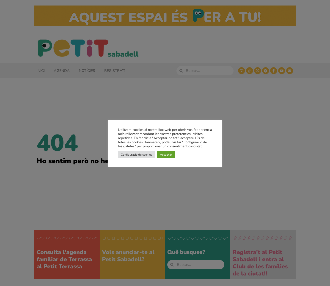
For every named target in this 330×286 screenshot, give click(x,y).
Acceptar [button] (166, 155)
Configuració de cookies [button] (136, 155)
